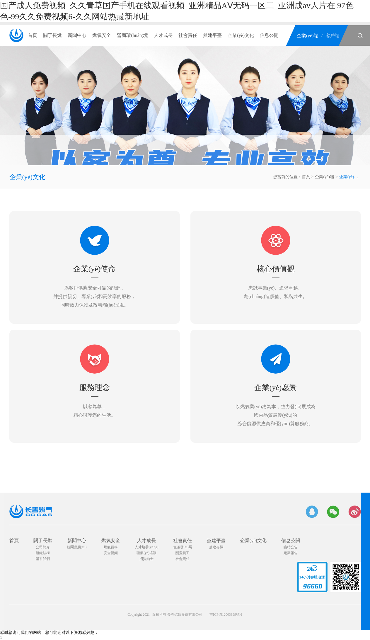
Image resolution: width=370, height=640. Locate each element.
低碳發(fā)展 (182, 547)
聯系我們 (43, 559)
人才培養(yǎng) (146, 547)
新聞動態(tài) (77, 547)
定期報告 (291, 553)
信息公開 (269, 35)
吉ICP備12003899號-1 (226, 614)
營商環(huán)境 (132, 35)
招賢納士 (146, 559)
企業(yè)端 (307, 35)
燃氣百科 (111, 547)
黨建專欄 (216, 547)
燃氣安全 (101, 35)
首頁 (32, 35)
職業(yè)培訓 (146, 553)
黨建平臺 (212, 35)
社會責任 (187, 35)
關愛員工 (182, 553)
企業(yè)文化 (241, 35)
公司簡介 (43, 547)
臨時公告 (291, 547)
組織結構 (43, 553)
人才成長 (163, 35)
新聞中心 (77, 35)
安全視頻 (111, 553)
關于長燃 (52, 35)
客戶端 (332, 35)
